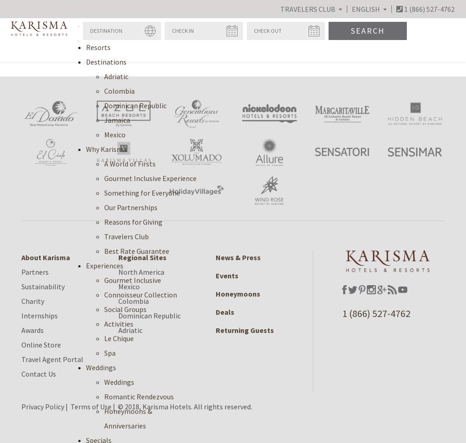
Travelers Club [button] (308, 9)
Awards (32, 330)
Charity (32, 301)
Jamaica (117, 120)
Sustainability (43, 286)
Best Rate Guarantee (136, 251)
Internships (39, 315)
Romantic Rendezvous (139, 396)
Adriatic (116, 76)
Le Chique (119, 338)
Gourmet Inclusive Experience (150, 178)
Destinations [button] (106, 61)
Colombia (119, 91)
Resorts (98, 47)
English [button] (366, 9)
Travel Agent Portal (52, 359)
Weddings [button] (101, 367)
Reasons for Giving (133, 222)
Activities (118, 323)
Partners (35, 272)
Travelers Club (126, 236)
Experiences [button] (104, 265)
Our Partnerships (130, 207)
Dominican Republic (135, 105)
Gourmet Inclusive (132, 280)
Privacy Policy (42, 406)
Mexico (115, 134)
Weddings (119, 382)
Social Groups (125, 309)
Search (368, 30)
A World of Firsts (130, 163)
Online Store (41, 344)
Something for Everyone (142, 192)
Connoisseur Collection (140, 294)
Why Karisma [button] (106, 149)
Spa (110, 352)
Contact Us (38, 373)
